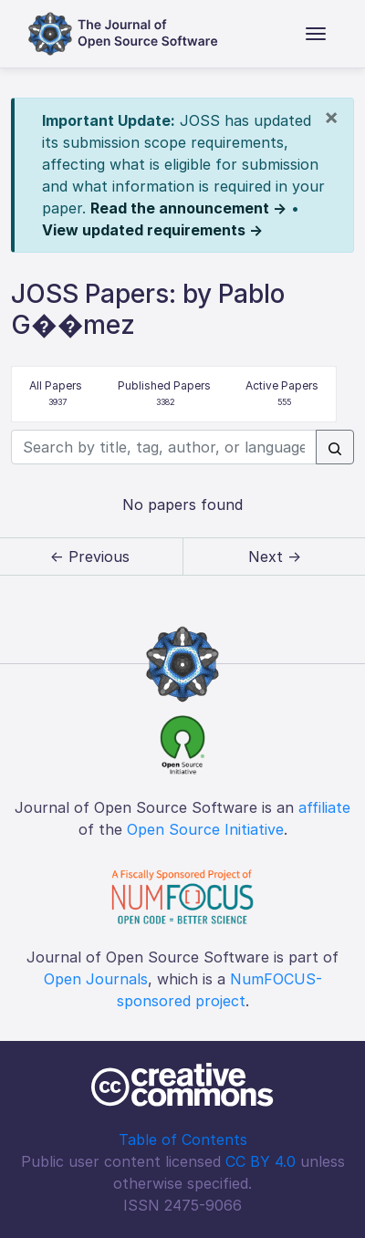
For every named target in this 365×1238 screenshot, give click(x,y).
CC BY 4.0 (260, 1161)
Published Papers (164, 395)
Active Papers (281, 395)
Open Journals (96, 979)
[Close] (331, 117)
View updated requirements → (152, 230)
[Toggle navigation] (316, 33)
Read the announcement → (188, 208)
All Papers (55, 395)
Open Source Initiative (205, 829)
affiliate (324, 807)
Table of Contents (183, 1139)
